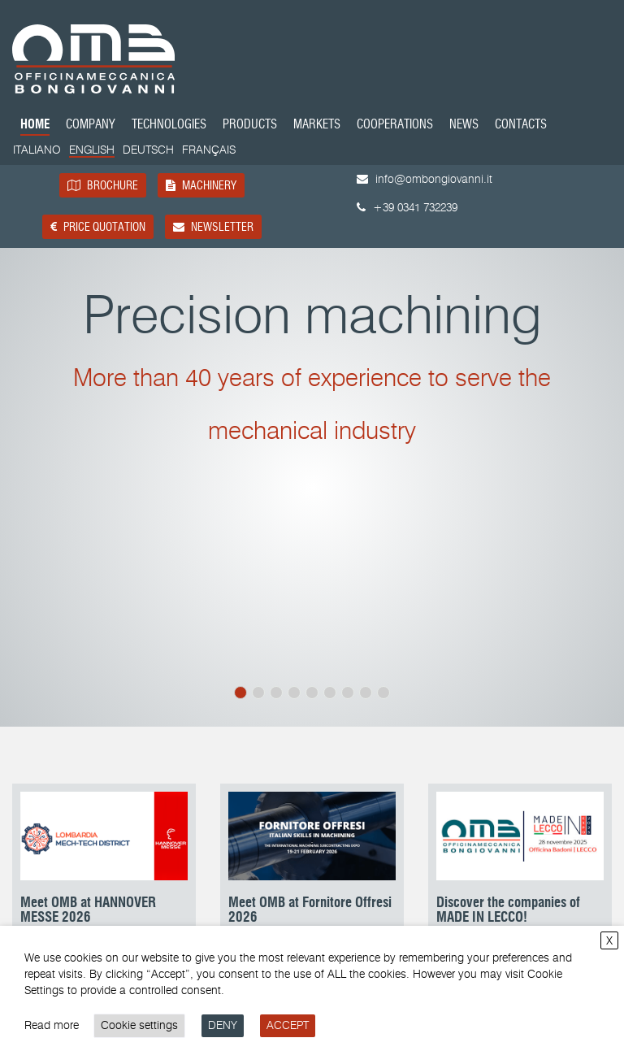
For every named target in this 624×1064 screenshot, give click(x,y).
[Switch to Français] (209, 150)
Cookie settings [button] (139, 1025)
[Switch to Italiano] (37, 150)
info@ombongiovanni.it (424, 179)
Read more (51, 1025)
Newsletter (213, 227)
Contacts (521, 125)
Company (90, 125)
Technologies (169, 125)
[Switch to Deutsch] (148, 150)
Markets (316, 125)
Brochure (102, 185)
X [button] (609, 941)
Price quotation (97, 227)
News (464, 125)
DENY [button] (222, 1025)
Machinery (201, 185)
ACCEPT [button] (287, 1025)
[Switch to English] (92, 151)
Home (35, 125)
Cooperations (395, 125)
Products (250, 125)
